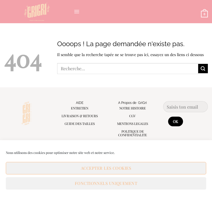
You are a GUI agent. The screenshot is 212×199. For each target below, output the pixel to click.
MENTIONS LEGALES (132, 123)
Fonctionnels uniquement (106, 183)
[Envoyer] (203, 69)
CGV (132, 116)
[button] (77, 11)
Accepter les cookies (106, 168)
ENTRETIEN (79, 108)
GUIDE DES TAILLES (80, 123)
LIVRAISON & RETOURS (80, 116)
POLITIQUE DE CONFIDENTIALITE (132, 133)
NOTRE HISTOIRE (132, 108)
